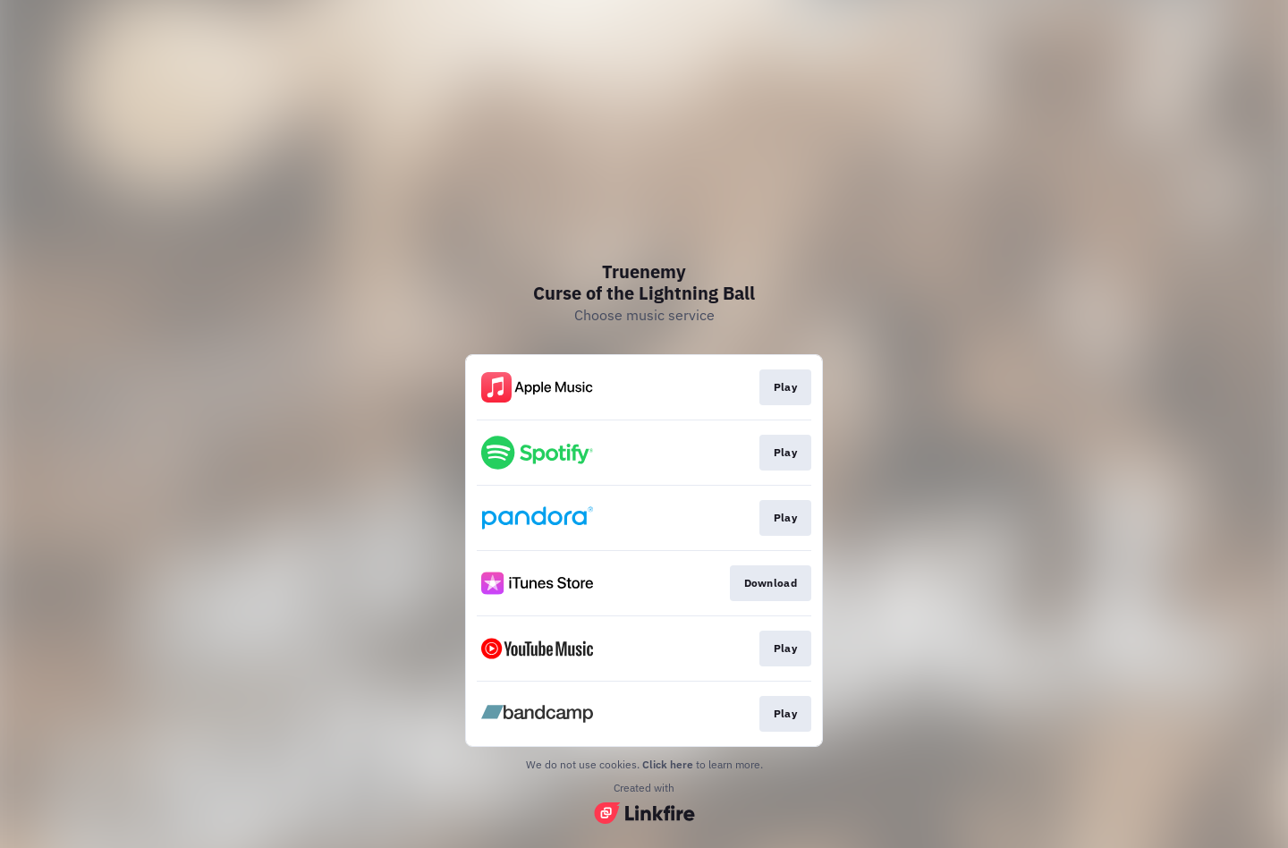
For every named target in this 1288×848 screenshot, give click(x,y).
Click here (667, 764)
